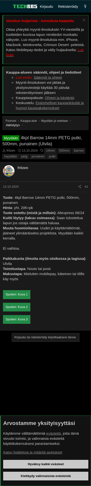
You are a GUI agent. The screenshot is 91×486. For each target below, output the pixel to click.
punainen (38, 156)
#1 (86, 186)
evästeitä (53, 433)
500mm (64, 150)
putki (52, 156)
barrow (79, 150)
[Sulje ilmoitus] (83, 20)
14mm (50, 150)
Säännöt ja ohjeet (47, 77)
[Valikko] (6, 6)
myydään (10, 156)
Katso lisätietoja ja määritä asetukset (32, 452)
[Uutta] (85, 6)
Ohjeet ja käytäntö (59, 98)
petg (24, 156)
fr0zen (11, 150)
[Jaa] (79, 187)
